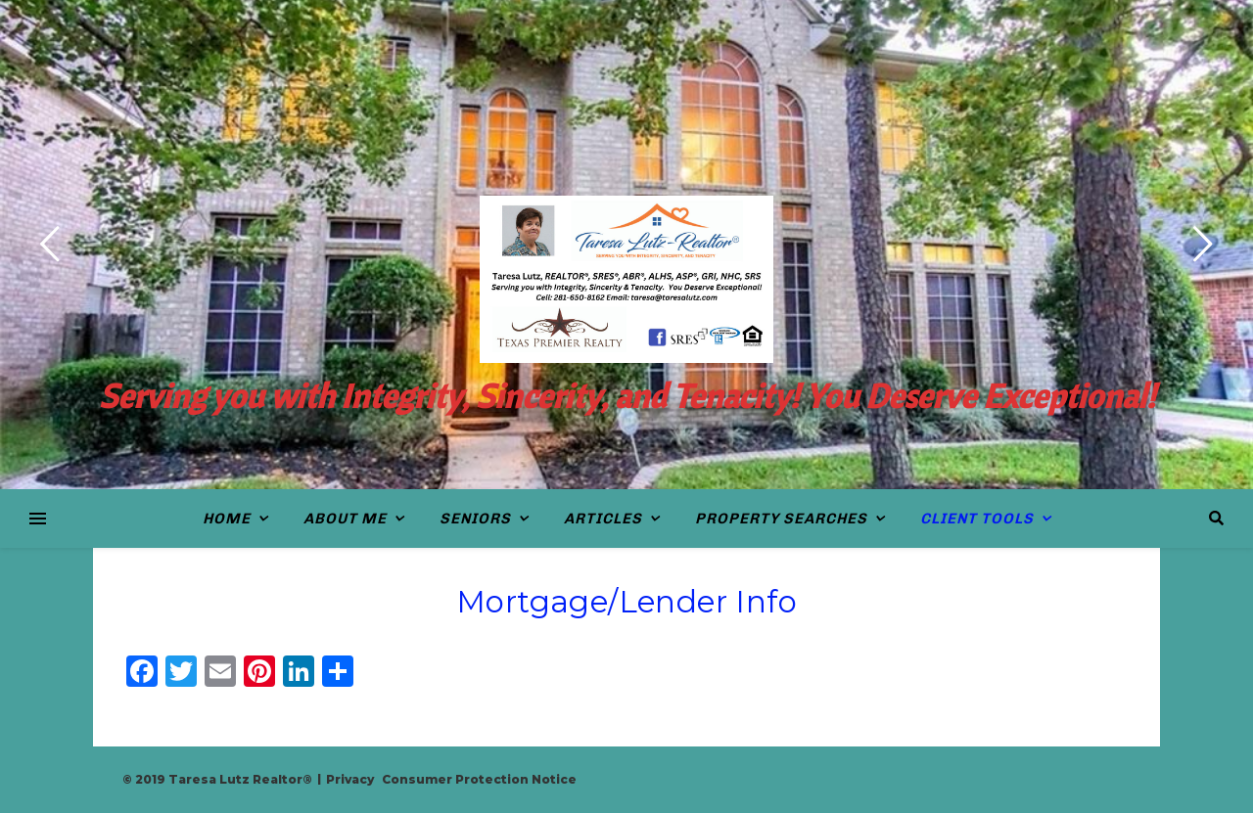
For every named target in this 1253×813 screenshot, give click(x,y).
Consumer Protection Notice (479, 779)
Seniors (475, 518)
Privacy (350, 779)
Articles (603, 518)
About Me (345, 518)
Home (227, 518)
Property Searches (781, 518)
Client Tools (977, 518)
